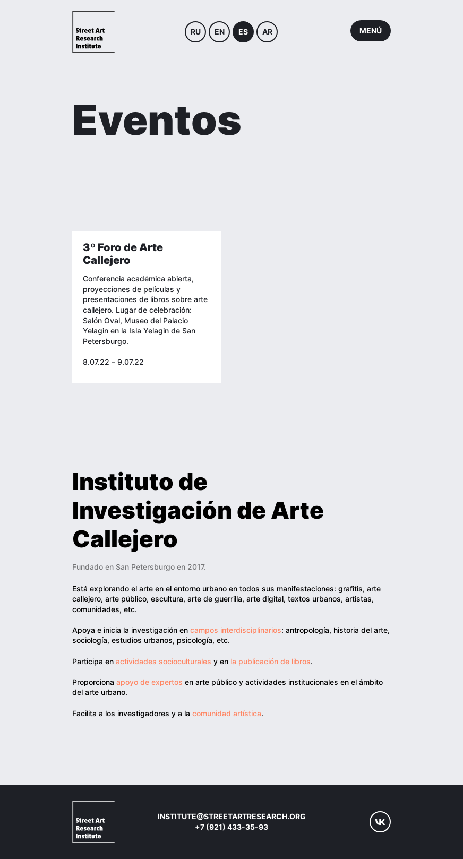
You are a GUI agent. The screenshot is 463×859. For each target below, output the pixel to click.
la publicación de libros (270, 661)
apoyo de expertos (149, 681)
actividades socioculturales (164, 661)
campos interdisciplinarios (235, 629)
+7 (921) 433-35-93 (231, 826)
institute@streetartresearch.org (232, 816)
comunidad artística (226, 713)
